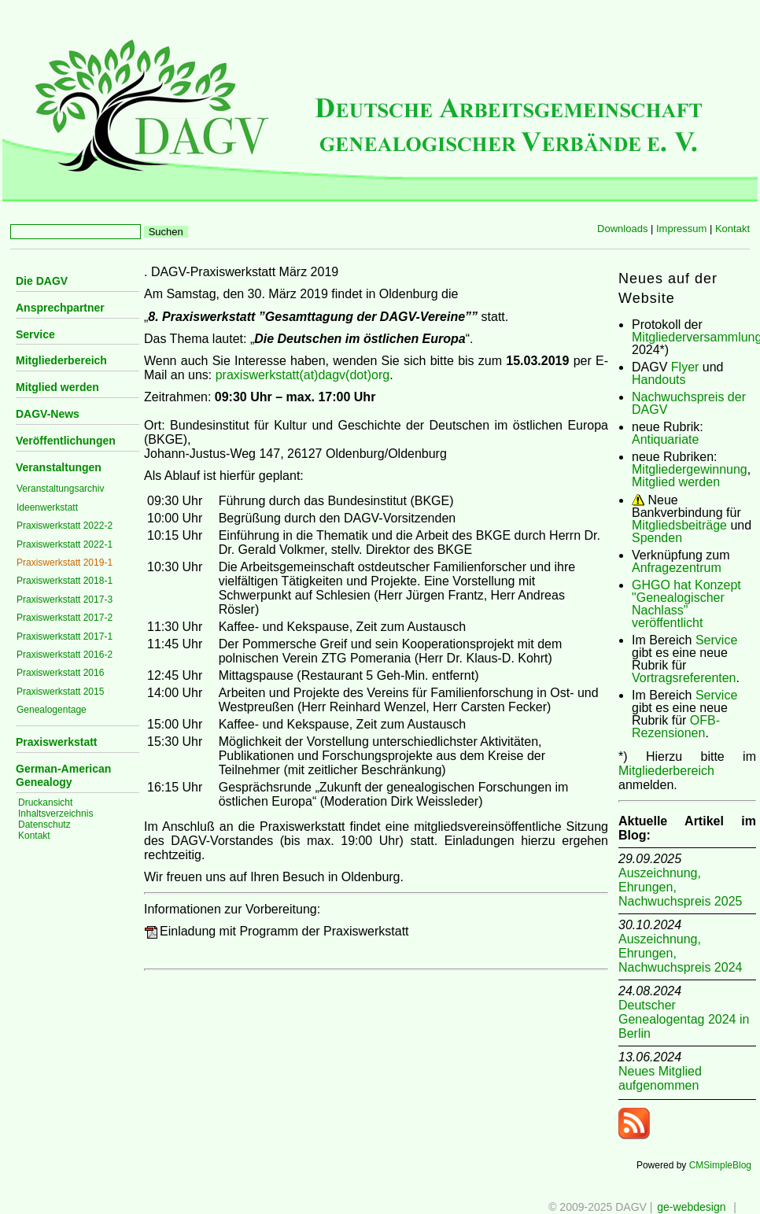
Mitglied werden (57, 387)
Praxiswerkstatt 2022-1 (65, 544)
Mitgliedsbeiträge (679, 525)
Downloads (622, 228)
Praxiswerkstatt (57, 742)
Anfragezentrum (676, 567)
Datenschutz (44, 824)
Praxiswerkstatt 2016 (60, 672)
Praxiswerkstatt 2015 (60, 691)
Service (35, 334)
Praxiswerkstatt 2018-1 (65, 580)
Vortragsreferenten (684, 677)
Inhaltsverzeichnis (55, 813)
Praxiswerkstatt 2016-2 (65, 654)
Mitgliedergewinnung (689, 469)
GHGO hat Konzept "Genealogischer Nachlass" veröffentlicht (686, 603)
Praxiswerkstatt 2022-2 (65, 525)
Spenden (657, 537)
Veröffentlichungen (66, 440)
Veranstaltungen (58, 467)
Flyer (685, 367)
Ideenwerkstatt (47, 507)
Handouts (659, 379)
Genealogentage (52, 709)
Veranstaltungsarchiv (60, 488)
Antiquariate (665, 439)
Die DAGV (42, 281)
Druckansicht (45, 802)
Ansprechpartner (60, 307)
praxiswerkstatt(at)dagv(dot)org (302, 375)
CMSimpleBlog (720, 1165)
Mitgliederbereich (61, 360)
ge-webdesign (691, 1207)
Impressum (681, 228)
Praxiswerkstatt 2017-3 (65, 599)
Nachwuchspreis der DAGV (689, 403)
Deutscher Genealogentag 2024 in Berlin (683, 1019)
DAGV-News (47, 414)
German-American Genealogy (63, 775)
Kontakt (732, 228)
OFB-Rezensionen (676, 727)
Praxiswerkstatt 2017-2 (65, 617)
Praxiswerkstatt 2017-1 (65, 636)
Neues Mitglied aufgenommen (660, 1078)
